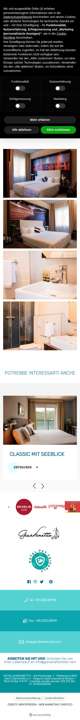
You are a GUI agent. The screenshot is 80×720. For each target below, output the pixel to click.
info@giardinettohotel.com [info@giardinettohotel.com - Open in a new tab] (43, 642)
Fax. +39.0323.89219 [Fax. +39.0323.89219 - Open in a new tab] (42, 621)
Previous (34, 486)
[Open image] (40, 174)
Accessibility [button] (42, 714)
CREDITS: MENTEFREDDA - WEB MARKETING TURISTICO (40, 704)
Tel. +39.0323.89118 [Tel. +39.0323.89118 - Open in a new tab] (42, 600)
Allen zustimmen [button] (58, 129)
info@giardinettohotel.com (55, 662)
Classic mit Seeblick (36, 454)
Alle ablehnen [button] (21, 129)
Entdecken (23, 467)
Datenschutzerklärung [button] (17, 17)
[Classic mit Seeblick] (40, 420)
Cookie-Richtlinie (54, 698)
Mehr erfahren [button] (40, 119)
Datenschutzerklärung (28, 698)
